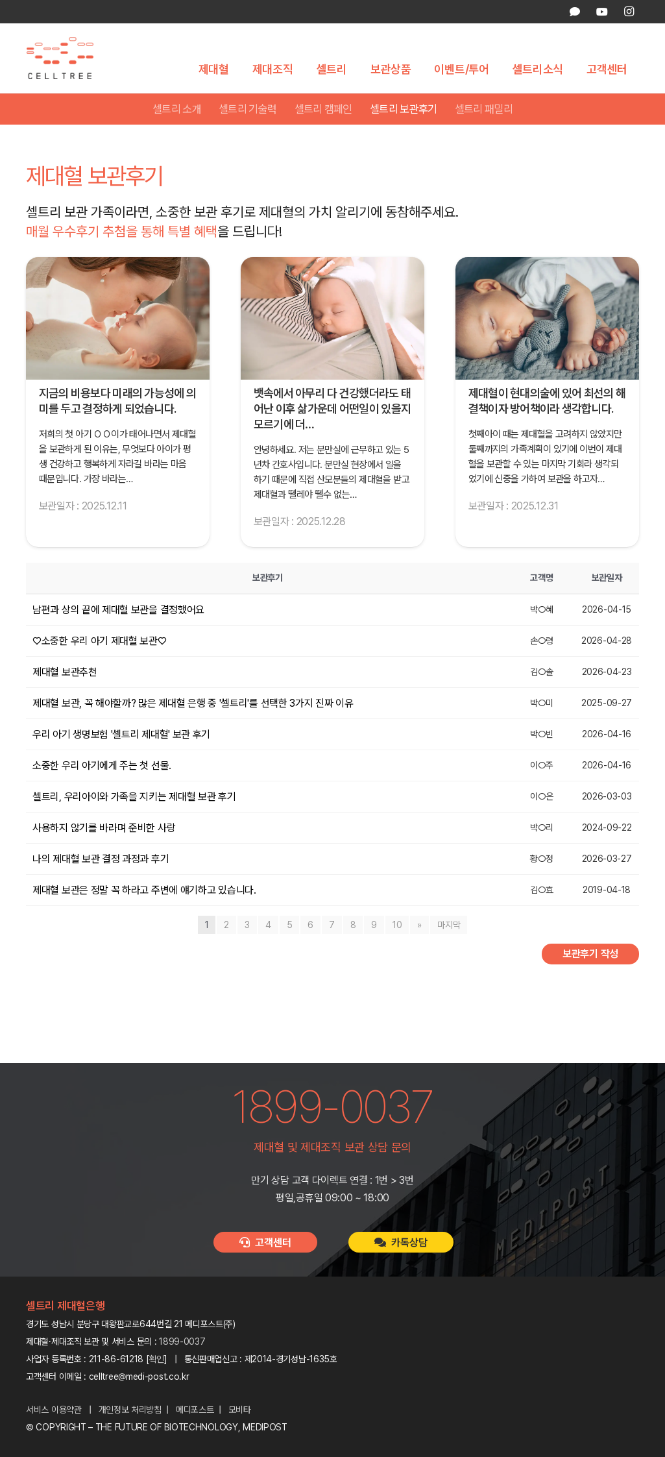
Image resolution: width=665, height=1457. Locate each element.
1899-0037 (182, 1341)
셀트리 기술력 (247, 109)
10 (397, 925)
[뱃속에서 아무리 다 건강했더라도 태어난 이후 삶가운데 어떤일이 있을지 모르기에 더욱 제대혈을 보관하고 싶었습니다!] (332, 319)
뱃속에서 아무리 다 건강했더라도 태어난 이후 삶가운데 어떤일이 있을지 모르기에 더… (332, 409)
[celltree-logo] (67, 59)
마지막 (448, 925)
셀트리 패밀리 (484, 109)
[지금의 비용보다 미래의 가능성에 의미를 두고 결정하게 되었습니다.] (118, 319)
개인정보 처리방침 (130, 1409)
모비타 (239, 1409)
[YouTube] (601, 11)
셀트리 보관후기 (403, 109)
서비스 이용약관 (54, 1409)
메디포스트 (195, 1409)
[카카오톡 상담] (574, 11)
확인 (156, 1359)
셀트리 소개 (176, 109)
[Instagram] (628, 11)
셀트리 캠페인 (323, 109)
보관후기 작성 (590, 954)
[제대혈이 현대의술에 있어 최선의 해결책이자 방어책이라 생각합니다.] (547, 319)
